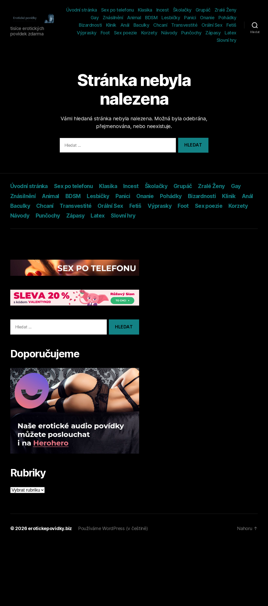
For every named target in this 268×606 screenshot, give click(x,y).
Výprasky (102, 32)
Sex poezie (141, 32)
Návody (185, 32)
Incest (188, 10)
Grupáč (229, 10)
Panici (212, 17)
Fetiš (84, 32)
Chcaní (174, 25)
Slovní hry (226, 40)
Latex (207, 40)
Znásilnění (135, 17)
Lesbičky (193, 17)
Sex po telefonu (143, 10)
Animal (156, 17)
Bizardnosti (104, 25)
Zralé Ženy (97, 17)
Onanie (229, 17)
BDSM (173, 17)
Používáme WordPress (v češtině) (113, 528)
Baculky (155, 25)
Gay (116, 17)
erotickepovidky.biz (50, 528)
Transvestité (198, 25)
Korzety (165, 32)
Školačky (208, 10)
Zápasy (228, 32)
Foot (121, 32)
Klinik (125, 25)
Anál (138, 25)
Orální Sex (226, 25)
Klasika (171, 10)
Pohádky (80, 25)
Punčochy (207, 32)
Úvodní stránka (107, 10)
